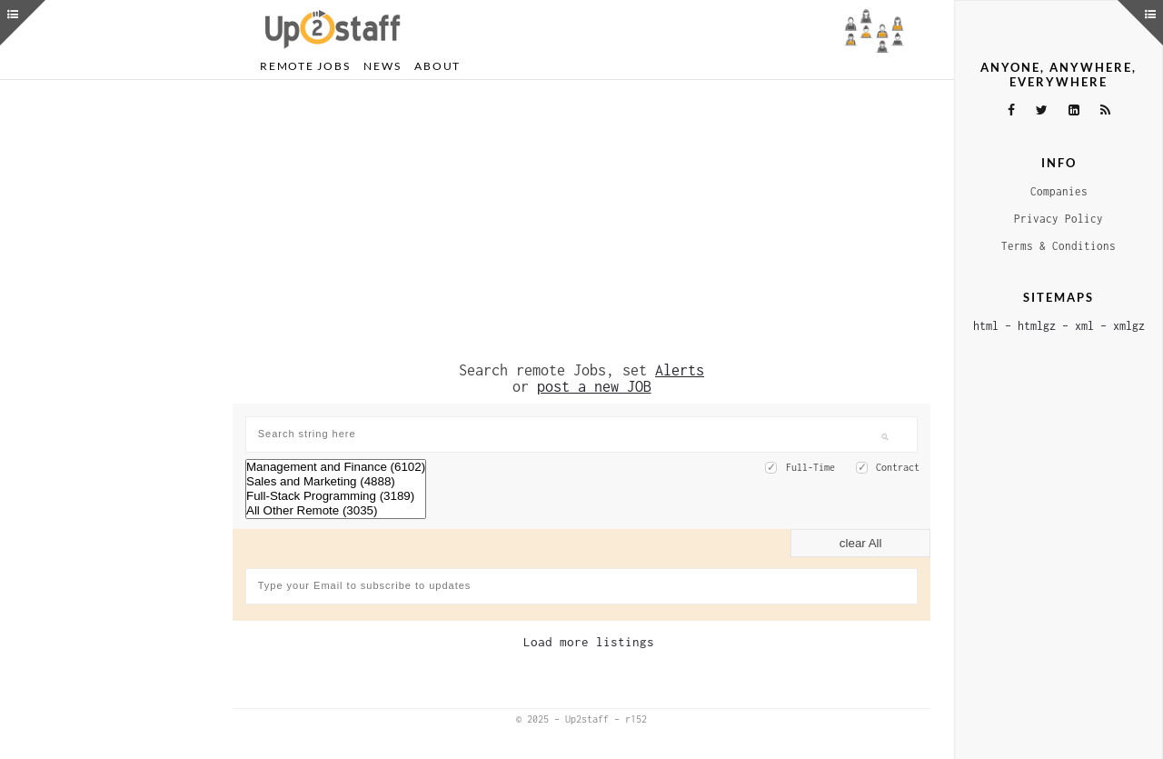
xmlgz (1129, 326)
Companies (1059, 191)
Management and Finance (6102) (335, 467)
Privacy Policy (1058, 219)
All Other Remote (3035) (335, 511)
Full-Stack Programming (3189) (335, 496)
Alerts (679, 370)
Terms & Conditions (1058, 246)
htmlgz (1037, 326)
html (986, 326)
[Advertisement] (581, 221)
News (382, 66)
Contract (897, 467)
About (437, 66)
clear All (861, 543)
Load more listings (588, 641)
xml (1084, 326)
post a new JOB (594, 386)
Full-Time (810, 467)
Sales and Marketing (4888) (335, 481)
